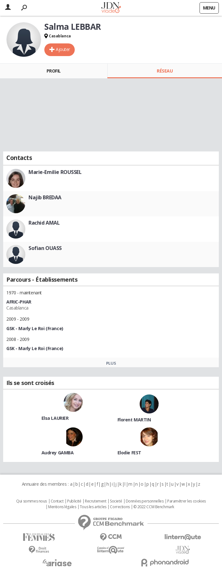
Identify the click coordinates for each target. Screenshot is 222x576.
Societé (116, 501)
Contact (57, 501)
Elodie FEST (129, 453)
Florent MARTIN (134, 420)
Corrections (120, 507)
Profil (54, 71)
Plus (111, 363)
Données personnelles (145, 501)
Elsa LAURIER (55, 418)
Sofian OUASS (45, 248)
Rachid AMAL (44, 222)
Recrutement (95, 501)
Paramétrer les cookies (186, 501)
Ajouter (63, 49)
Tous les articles (93, 507)
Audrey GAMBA (57, 453)
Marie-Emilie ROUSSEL (55, 172)
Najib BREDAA (45, 197)
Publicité (74, 501)
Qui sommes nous (31, 501)
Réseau (165, 71)
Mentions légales (62, 507)
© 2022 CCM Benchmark (153, 507)
